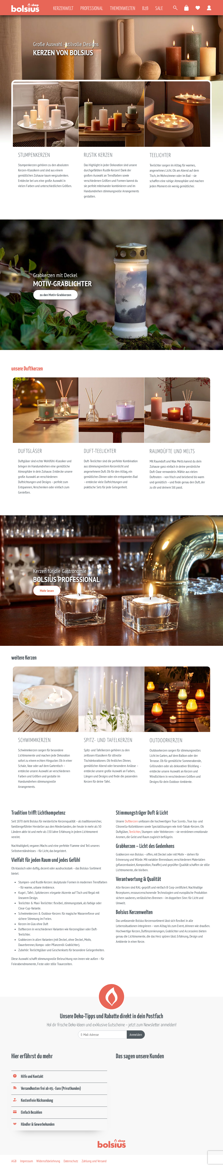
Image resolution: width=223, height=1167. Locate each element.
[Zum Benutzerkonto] (209, 8)
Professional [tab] (91, 8)
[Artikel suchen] (175, 8)
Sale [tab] (159, 8)
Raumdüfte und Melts (172, 451)
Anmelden (136, 1034)
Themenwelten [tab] (122, 8)
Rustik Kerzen (98, 155)
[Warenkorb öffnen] (186, 8)
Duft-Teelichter (100, 451)
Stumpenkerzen (34, 155)
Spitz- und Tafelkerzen (108, 740)
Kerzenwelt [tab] (63, 8)
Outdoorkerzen (166, 740)
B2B (145, 8)
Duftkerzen (132, 821)
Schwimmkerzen (34, 740)
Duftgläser (30, 451)
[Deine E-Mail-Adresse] (102, 1034)
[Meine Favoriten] (198, 8)
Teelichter (160, 155)
